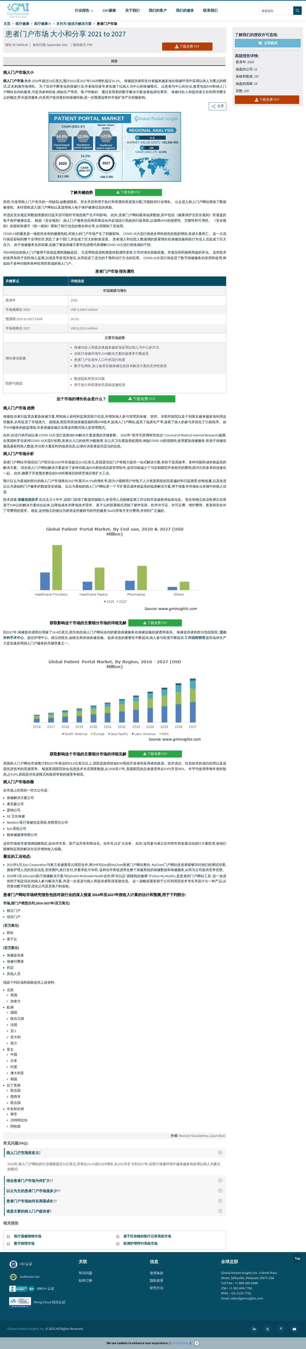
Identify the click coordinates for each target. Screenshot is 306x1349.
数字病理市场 (24, 1243)
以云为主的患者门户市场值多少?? (115, 1190)
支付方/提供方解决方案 (74, 23)
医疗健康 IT (42, 23)
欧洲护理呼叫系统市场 (140, 1243)
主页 (7, 23)
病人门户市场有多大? (115, 1152)
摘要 (114, 61)
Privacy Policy (180, 1343)
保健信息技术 (28, 499)
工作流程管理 (194, 637)
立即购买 (268, 43)
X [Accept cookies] (197, 1343)
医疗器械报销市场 (27, 1236)
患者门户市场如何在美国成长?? (115, 1201)
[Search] (297, 10)
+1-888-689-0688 (246, 1283)
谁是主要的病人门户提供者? (115, 1211)
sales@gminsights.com (246, 1298)
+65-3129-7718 (240, 1293)
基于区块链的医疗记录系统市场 (147, 1236)
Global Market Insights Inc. (26, 1328)
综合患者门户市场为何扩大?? (115, 1180)
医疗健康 (22, 23)
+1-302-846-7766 (240, 1288)
